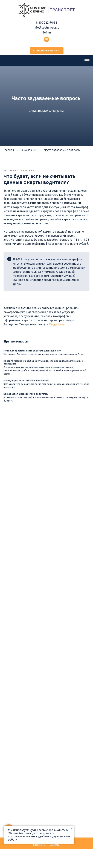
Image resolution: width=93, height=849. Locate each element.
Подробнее (56, 324)
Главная (9, 150)
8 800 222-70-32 (46, 22)
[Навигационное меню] (87, 61)
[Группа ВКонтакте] (46, 39)
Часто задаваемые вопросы (62, 150)
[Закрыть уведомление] (71, 828)
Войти (46, 32)
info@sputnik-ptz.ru (46, 27)
